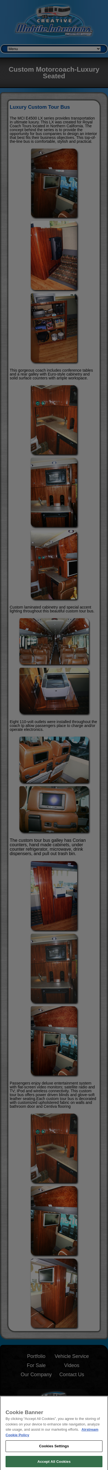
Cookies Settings (54, 1450)
